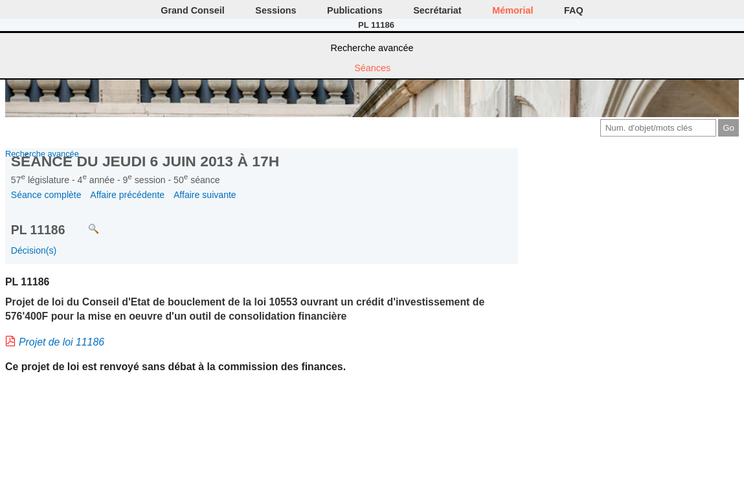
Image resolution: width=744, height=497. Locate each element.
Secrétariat (437, 10)
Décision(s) (33, 250)
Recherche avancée (372, 48)
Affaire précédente (127, 195)
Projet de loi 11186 (61, 342)
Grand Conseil (192, 10)
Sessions (275, 10)
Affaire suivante (205, 195)
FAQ (573, 10)
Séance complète (46, 195)
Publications (355, 10)
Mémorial (512, 10)
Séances (372, 68)
